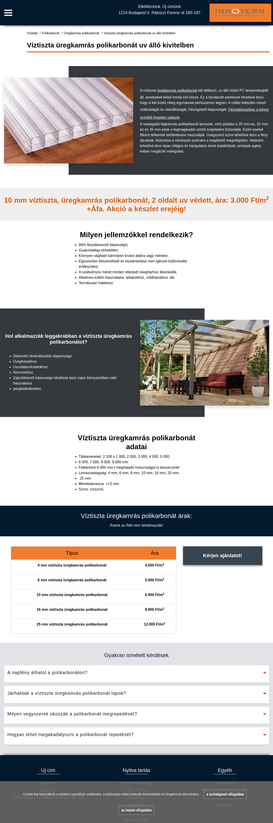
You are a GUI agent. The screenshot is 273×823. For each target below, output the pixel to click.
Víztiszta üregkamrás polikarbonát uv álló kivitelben (140, 33)
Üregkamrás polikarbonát (81, 33)
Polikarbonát (51, 33)
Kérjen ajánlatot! (222, 555)
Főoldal (32, 33)
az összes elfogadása (136, 810)
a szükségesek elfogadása (225, 794)
